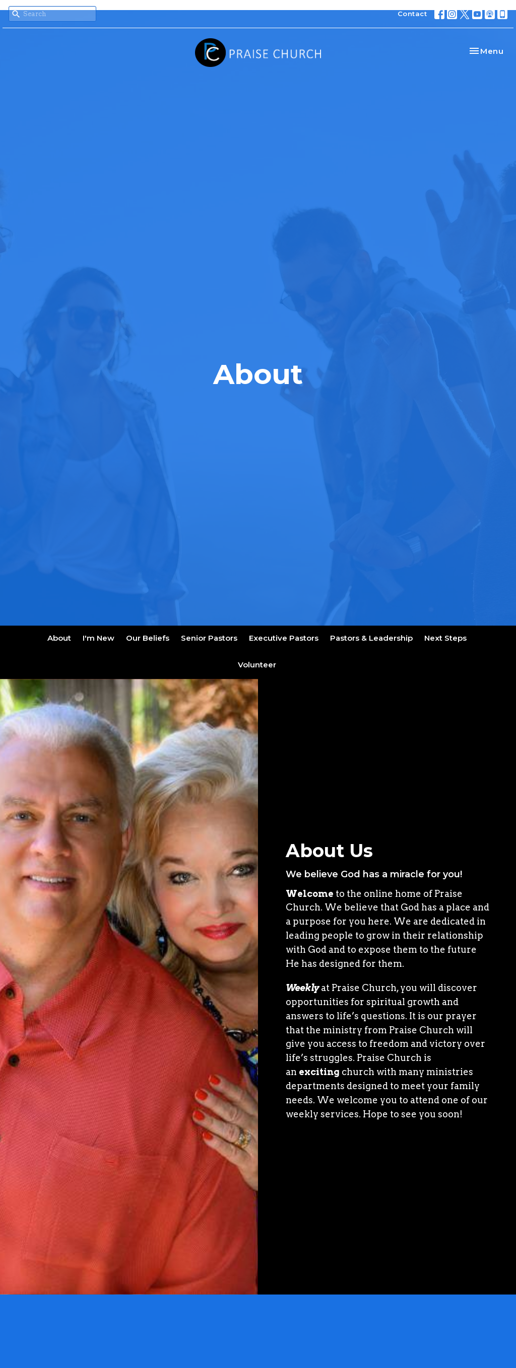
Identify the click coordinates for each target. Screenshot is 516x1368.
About (59, 638)
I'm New (98, 638)
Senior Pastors (209, 638)
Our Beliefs (147, 638)
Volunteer (257, 664)
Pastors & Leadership (371, 638)
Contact (412, 14)
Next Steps (445, 638)
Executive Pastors (283, 638)
